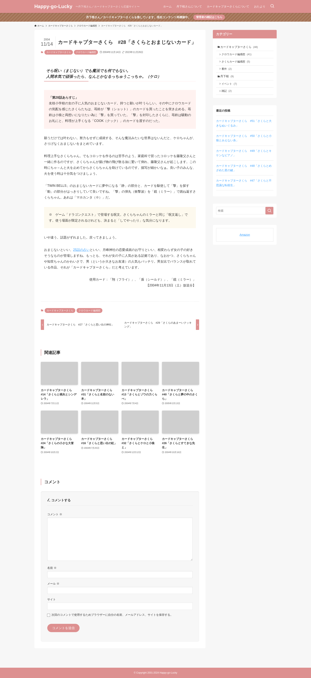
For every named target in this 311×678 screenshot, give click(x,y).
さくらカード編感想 (237, 62)
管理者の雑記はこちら (209, 17)
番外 (228, 70)
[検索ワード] (244, 215)
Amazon (245, 239)
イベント (230, 87)
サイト (51, 599)
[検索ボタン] (272, 6)
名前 (52, 567)
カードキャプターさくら (58, 52)
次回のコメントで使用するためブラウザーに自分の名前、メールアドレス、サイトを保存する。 (112, 614)
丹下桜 (228, 78)
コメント (54, 514)
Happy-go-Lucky (53, 6)
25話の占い (81, 249)
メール (53, 583)
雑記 (228, 94)
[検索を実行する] (269, 215)
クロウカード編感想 (86, 52)
